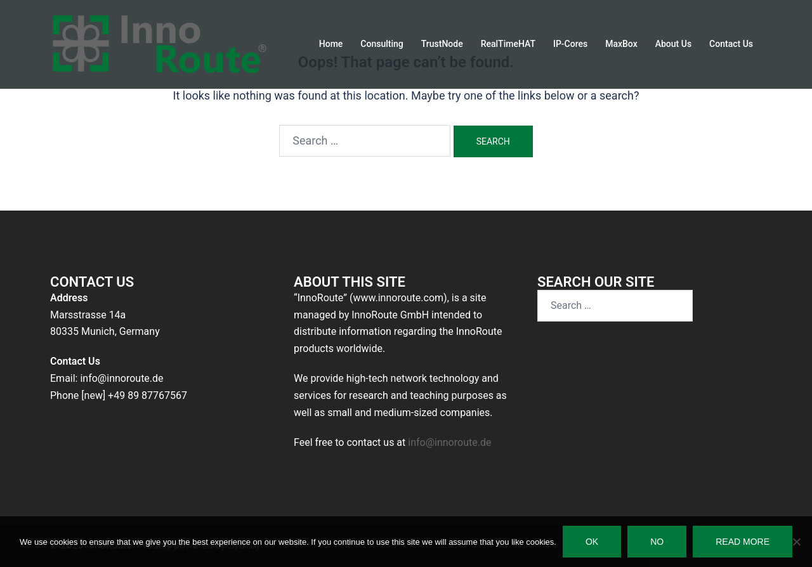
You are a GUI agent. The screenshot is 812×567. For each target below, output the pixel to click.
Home (331, 44)
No (657, 542)
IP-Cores (570, 44)
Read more (742, 542)
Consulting (381, 44)
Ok (592, 542)
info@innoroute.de (449, 442)
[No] (796, 541)
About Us (673, 44)
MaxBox (621, 44)
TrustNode (442, 44)
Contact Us (731, 44)
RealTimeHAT (508, 44)
